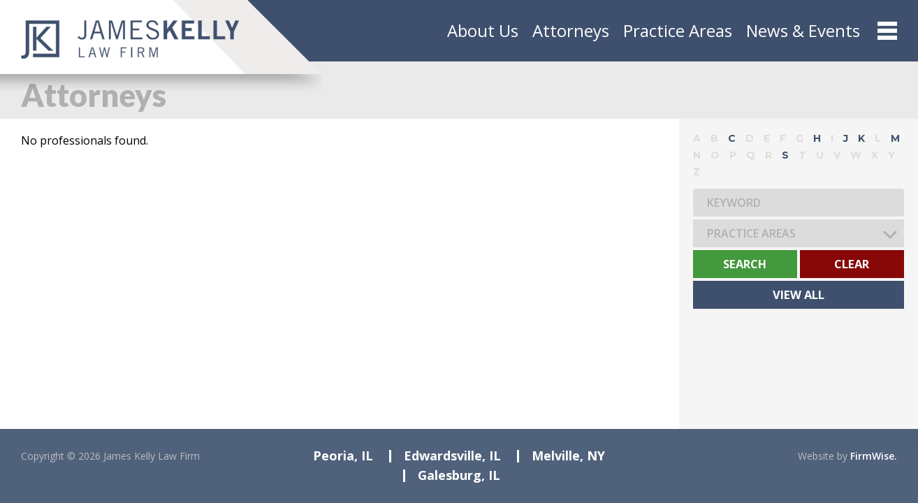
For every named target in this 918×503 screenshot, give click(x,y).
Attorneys (570, 31)
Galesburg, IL (459, 475)
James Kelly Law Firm (151, 455)
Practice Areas (677, 31)
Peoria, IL (343, 455)
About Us (482, 31)
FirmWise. (873, 455)
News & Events (803, 31)
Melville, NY (568, 455)
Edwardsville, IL (452, 455)
